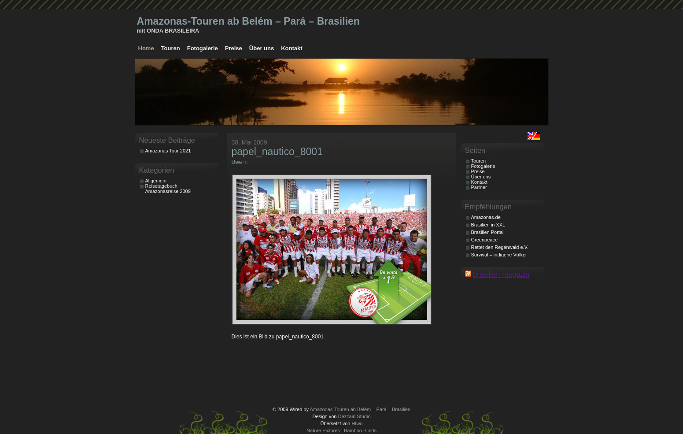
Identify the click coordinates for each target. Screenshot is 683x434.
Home (146, 48)
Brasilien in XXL (488, 224)
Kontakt (291, 48)
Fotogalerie (202, 48)
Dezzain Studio (354, 416)
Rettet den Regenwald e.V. (499, 247)
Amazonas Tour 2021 (168, 150)
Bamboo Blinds (360, 430)
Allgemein (155, 180)
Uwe (237, 162)
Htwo (356, 423)
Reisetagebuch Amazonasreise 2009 (168, 188)
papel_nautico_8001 (277, 151)
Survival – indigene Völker (499, 254)
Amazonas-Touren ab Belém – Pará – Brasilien (248, 21)
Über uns (261, 48)
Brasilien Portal (487, 232)
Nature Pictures (323, 430)
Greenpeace (484, 239)
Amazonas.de (486, 217)
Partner (479, 187)
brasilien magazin (501, 274)
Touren (170, 48)
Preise (233, 48)
